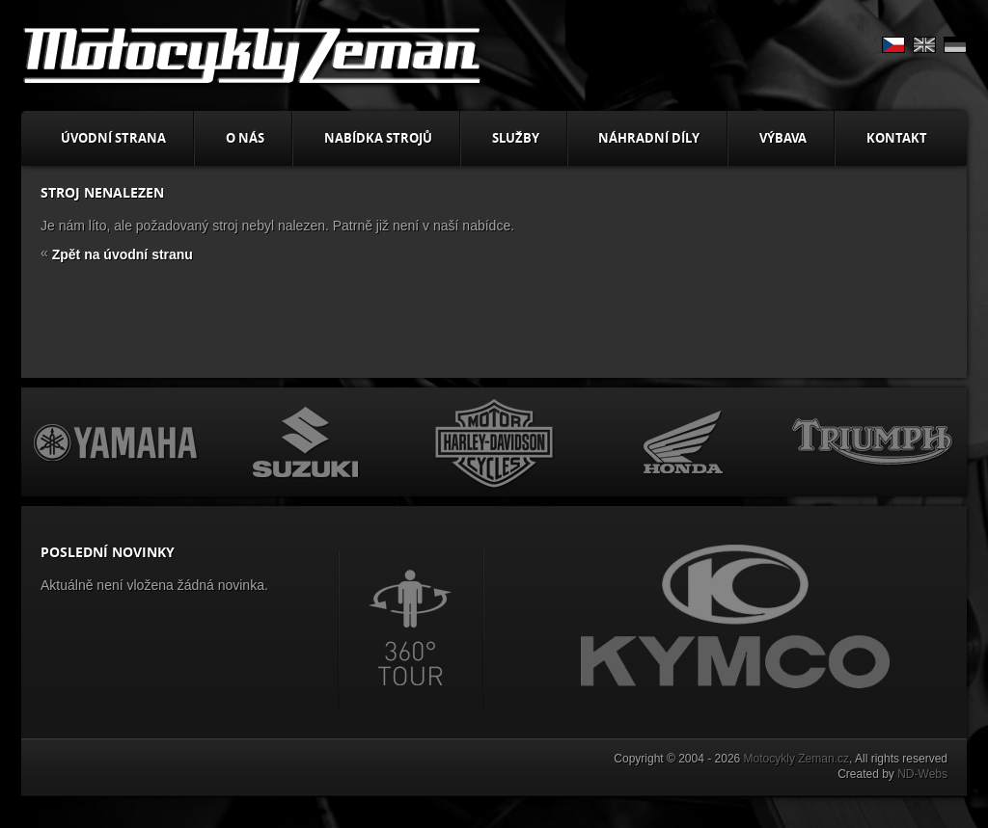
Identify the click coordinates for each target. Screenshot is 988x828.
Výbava (783, 138)
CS (893, 45)
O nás (245, 138)
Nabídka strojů (378, 138)
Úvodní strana (113, 138)
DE (955, 45)
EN (924, 45)
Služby (515, 138)
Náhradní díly (649, 138)
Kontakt (896, 138)
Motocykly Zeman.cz (796, 758)
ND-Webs (922, 774)
